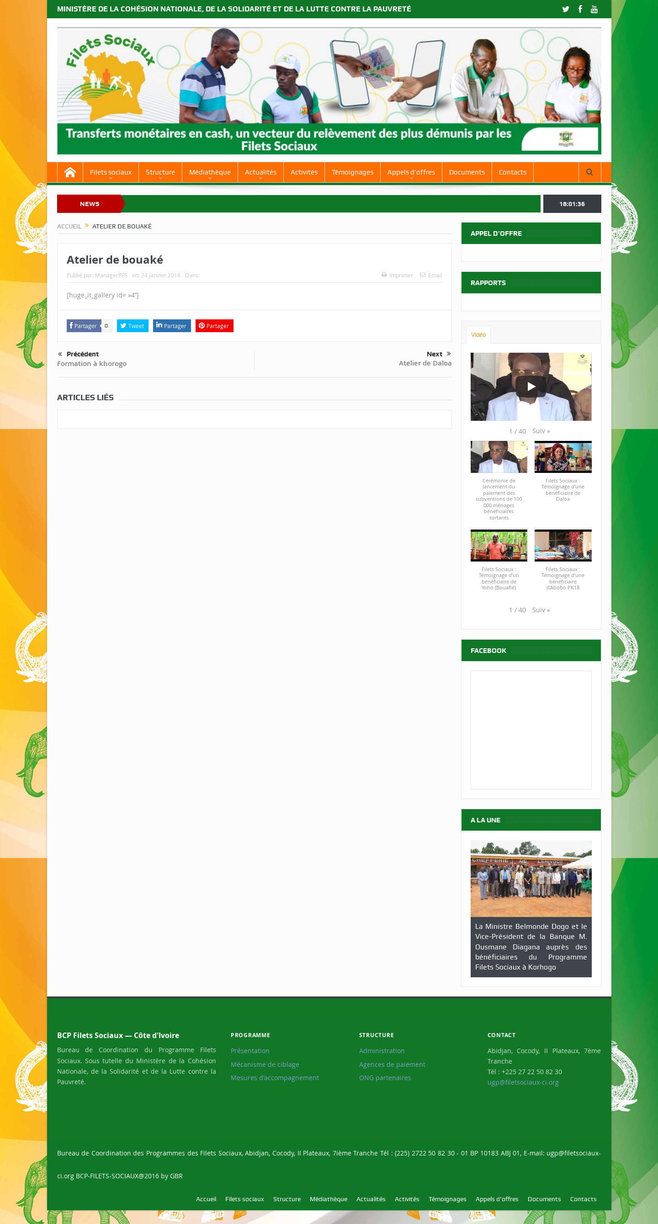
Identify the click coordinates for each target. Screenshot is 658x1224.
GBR (176, 1175)
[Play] (531, 386)
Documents (467, 172)
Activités (304, 172)
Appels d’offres (411, 172)
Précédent (78, 355)
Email (431, 275)
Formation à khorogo (92, 363)
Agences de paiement (392, 1064)
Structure (160, 172)
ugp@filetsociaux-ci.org (523, 1082)
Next (439, 354)
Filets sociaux (111, 172)
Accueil (206, 1199)
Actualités (260, 172)
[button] (541, 431)
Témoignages (352, 172)
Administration (382, 1051)
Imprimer (397, 275)
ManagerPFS (111, 275)
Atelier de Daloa (425, 363)
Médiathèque (210, 172)
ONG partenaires (385, 1078)
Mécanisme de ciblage (265, 1064)
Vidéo (478, 334)
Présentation (250, 1051)
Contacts (512, 172)
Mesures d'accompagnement (275, 1078)
